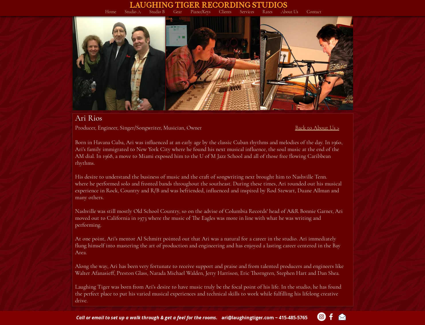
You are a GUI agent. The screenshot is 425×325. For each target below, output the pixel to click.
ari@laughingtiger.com (248, 317)
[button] (132, 11)
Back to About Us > (317, 127)
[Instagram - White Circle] (321, 316)
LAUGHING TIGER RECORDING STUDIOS (208, 5)
